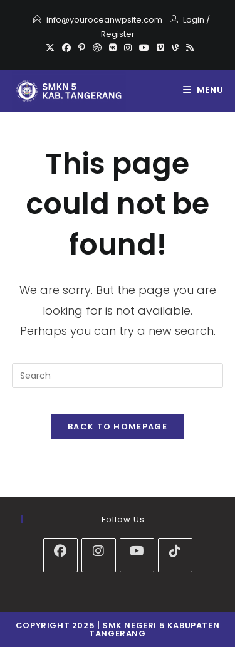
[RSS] (188, 47)
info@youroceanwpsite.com (104, 20)
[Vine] (175, 47)
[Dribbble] (97, 47)
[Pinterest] (82, 47)
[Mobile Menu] (203, 89)
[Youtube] (144, 47)
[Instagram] (127, 47)
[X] (50, 47)
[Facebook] (66, 47)
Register (118, 34)
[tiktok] (175, 555)
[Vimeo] (160, 47)
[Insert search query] (118, 375)
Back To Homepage (117, 427)
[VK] (112, 47)
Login (193, 20)
